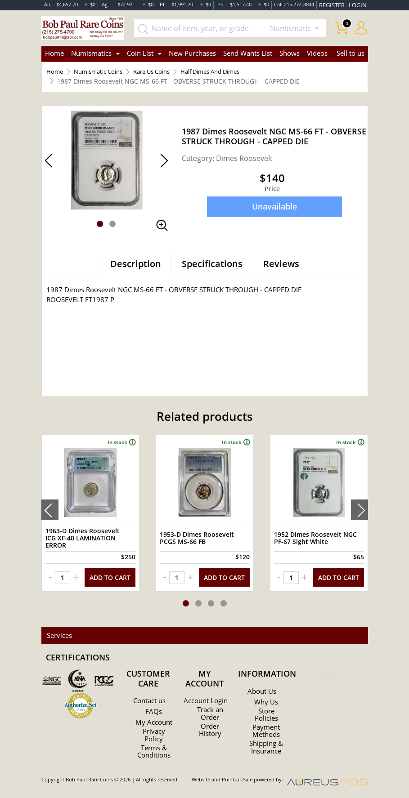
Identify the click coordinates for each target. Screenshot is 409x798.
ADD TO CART (110, 573)
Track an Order (210, 713)
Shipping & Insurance (266, 741)
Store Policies (266, 709)
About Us (262, 686)
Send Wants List (247, 53)
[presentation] (49, 508)
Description (135, 265)
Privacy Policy (154, 735)
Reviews (281, 265)
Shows (289, 53)
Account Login (206, 697)
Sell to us (350, 53)
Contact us (149, 696)
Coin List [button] (140, 53)
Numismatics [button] (91, 53)
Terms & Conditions (153, 751)
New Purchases (192, 53)
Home (54, 53)
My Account (154, 719)
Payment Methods (266, 725)
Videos (317, 53)
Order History (210, 730)
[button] (100, 226)
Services (57, 630)
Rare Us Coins (161, 73)
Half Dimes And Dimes (227, 73)
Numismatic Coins (102, 73)
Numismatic (291, 28)
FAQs (153, 707)
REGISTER (338, 4)
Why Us (266, 697)
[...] (202, 27)
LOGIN (359, 4)
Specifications (212, 265)
